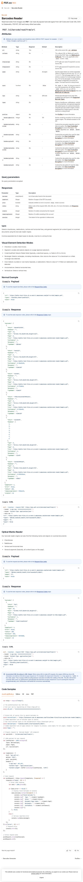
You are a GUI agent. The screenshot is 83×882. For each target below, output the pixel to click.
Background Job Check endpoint (65, 90)
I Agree (41, 877)
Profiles (60, 114)
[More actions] (81, 3)
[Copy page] (72, 18)
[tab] (8, 694)
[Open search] (77, 2)
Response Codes (42, 314)
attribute (72, 50)
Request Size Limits (41, 287)
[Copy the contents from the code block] (79, 293)
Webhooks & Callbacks (62, 92)
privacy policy (35, 873)
